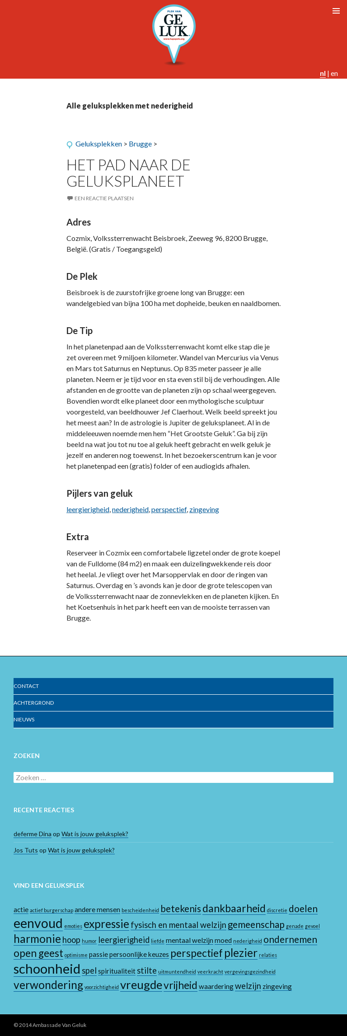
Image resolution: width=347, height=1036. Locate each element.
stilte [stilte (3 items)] (147, 970)
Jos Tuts (26, 850)
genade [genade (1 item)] (295, 926)
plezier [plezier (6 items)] (241, 952)
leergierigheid (87, 509)
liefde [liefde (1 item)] (157, 941)
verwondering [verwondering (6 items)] (48, 984)
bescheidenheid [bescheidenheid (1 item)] (140, 910)
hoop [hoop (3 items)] (71, 940)
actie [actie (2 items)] (21, 909)
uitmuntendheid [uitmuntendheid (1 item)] (177, 972)
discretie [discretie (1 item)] (277, 910)
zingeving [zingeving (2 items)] (277, 986)
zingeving (204, 509)
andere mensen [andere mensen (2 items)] (97, 909)
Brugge (140, 143)
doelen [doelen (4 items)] (303, 908)
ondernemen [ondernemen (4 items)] (290, 939)
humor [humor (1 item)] (89, 941)
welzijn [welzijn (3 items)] (248, 986)
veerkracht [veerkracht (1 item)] (210, 972)
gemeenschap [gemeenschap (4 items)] (256, 924)
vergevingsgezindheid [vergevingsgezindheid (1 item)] (250, 972)
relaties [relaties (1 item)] (268, 955)
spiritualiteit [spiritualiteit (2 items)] (117, 971)
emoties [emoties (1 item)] (73, 926)
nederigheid (130, 509)
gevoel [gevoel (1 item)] (312, 926)
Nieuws (24, 719)
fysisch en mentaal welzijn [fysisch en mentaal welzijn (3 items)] (178, 925)
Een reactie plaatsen (104, 198)
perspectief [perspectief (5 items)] (196, 953)
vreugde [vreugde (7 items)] (141, 984)
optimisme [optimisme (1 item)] (76, 955)
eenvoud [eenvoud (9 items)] (38, 923)
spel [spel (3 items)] (89, 970)
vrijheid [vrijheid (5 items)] (180, 985)
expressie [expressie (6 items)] (106, 923)
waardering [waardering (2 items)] (216, 986)
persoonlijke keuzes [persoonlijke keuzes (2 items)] (139, 954)
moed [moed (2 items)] (223, 940)
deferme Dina (33, 834)
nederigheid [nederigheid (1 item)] (247, 941)
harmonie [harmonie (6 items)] (37, 938)
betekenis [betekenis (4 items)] (180, 908)
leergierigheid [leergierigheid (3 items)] (124, 940)
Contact (26, 686)
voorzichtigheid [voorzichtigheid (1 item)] (101, 987)
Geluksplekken (98, 143)
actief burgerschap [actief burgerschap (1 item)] (51, 910)
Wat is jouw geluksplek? (94, 834)
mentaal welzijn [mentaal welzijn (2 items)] (189, 940)
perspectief (169, 509)
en (334, 73)
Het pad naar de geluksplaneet (128, 172)
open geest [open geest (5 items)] (38, 953)
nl (323, 73)
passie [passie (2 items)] (98, 954)
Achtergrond (34, 702)
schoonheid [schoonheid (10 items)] (47, 968)
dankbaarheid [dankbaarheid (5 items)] (234, 908)
